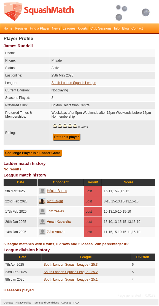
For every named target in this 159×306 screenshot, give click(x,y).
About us (66, 302)
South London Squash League (74, 83)
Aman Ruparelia (55, 221)
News (56, 28)
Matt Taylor (51, 201)
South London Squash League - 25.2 (71, 272)
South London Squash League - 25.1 (71, 279)
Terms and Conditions (46, 302)
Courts (83, 28)
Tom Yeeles (51, 211)
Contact (137, 28)
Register (21, 28)
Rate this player (66, 137)
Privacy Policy (23, 302)
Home (8, 28)
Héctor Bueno (53, 191)
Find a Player (39, 28)
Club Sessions (101, 28)
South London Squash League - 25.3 (71, 265)
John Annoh (51, 232)
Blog (125, 28)
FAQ (76, 302)
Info (117, 28)
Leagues (69, 28)
